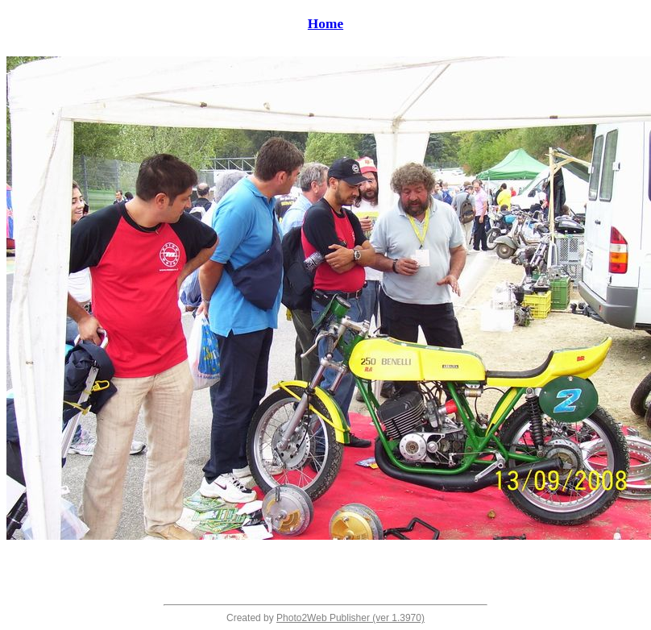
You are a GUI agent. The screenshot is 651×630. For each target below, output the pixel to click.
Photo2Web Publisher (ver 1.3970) (350, 618)
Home (325, 23)
